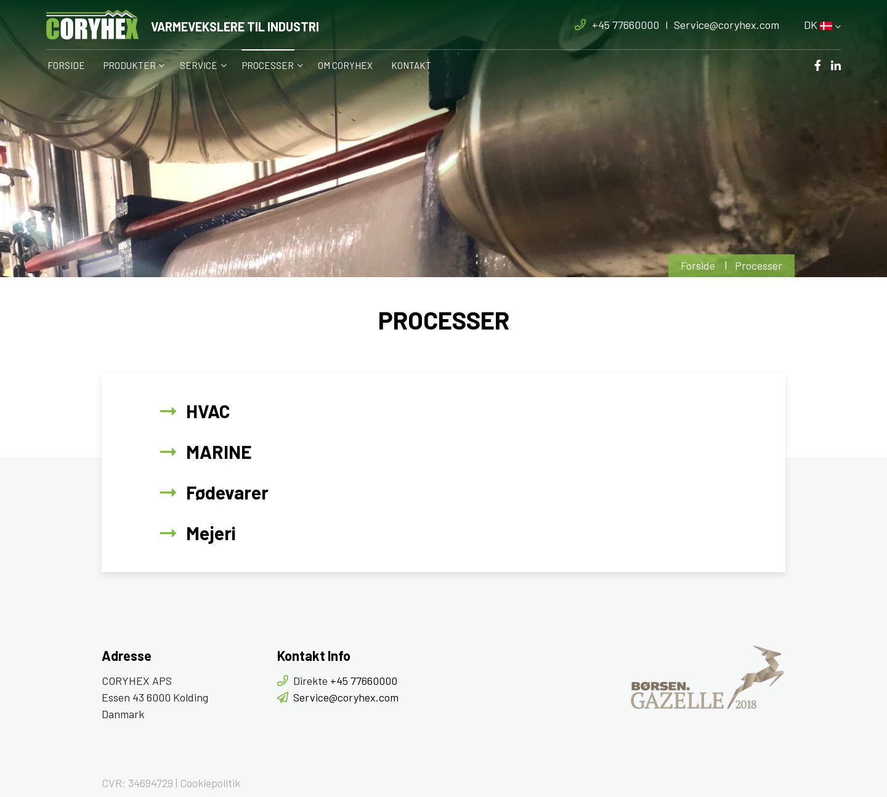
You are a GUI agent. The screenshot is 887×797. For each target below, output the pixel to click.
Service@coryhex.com (726, 24)
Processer (758, 265)
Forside (698, 265)
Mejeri (211, 533)
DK (818, 24)
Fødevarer (227, 492)
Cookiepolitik (210, 783)
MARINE (219, 451)
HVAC (208, 411)
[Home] (182, 24)
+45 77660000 (625, 24)
